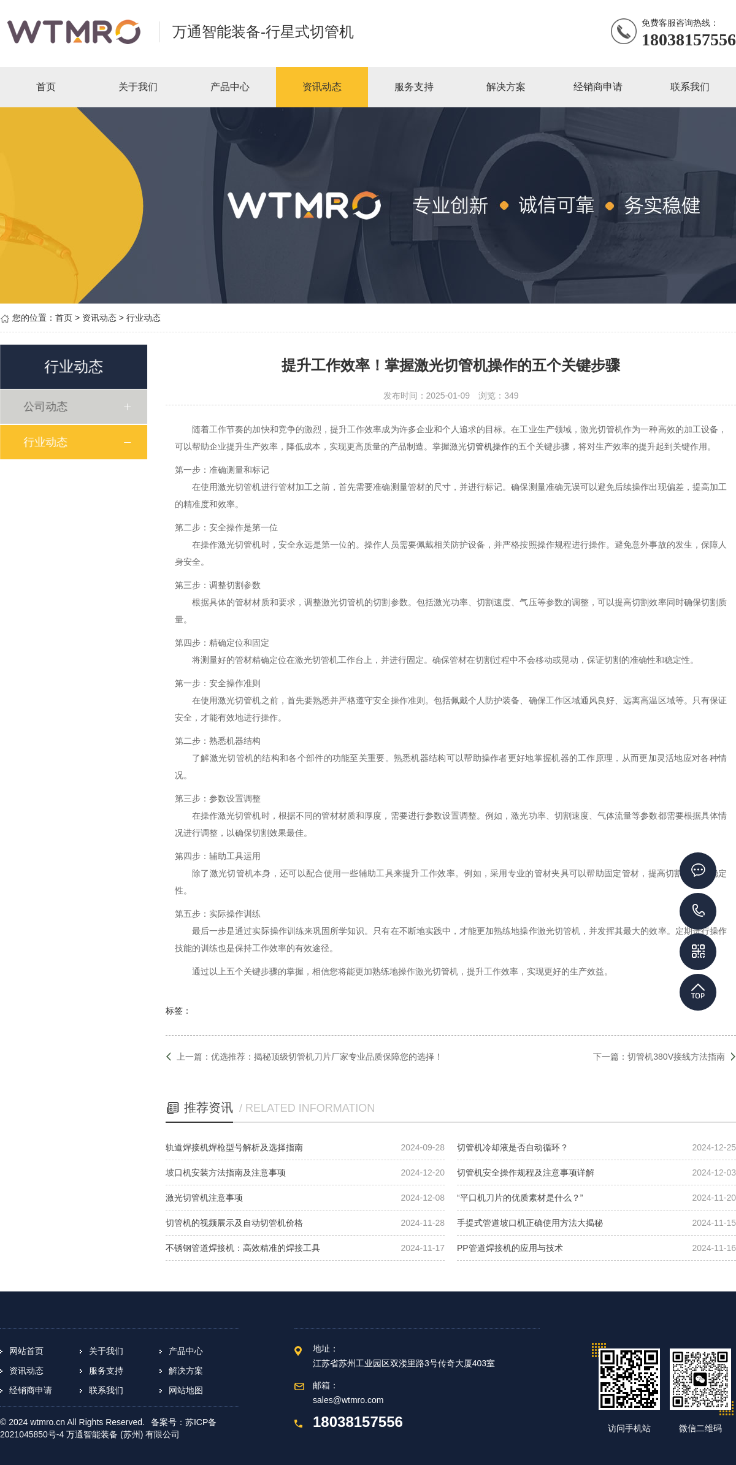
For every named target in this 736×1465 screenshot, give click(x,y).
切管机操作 (488, 446)
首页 (63, 318)
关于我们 (106, 1351)
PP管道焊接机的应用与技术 (510, 1248)
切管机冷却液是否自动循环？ (513, 1147)
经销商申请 (30, 1390)
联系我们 (106, 1390)
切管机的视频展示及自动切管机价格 (234, 1223)
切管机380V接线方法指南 (676, 1056)
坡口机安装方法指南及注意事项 (226, 1172)
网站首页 (26, 1351)
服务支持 (106, 1370)
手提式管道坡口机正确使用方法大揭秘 (530, 1223)
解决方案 (186, 1370)
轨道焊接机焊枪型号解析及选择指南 (234, 1147)
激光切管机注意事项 (204, 1198)
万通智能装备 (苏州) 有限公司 (123, 1434)
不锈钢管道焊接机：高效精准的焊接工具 (243, 1248)
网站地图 (186, 1390)
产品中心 (186, 1351)
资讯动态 (99, 318)
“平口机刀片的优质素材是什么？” (520, 1198)
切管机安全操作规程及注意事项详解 (525, 1172)
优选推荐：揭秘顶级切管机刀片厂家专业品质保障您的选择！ (327, 1056)
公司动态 (48, 406)
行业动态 (143, 318)
